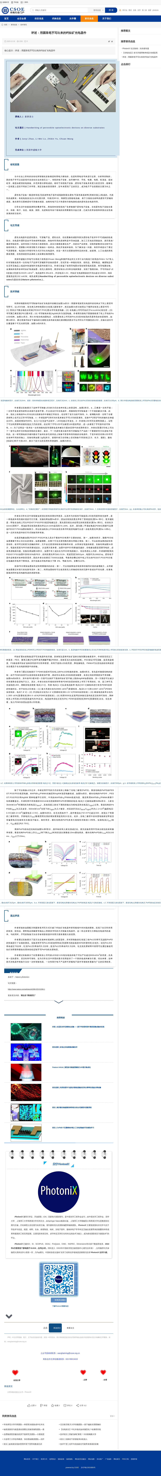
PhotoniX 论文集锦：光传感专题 (135, 48)
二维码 (25, 2)
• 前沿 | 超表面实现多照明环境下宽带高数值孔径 (22, 1444)
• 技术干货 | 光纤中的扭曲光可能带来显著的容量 (79, 1444)
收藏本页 (6, 2)
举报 (45, 1405)
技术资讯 (23, 25)
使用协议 (52, 1459)
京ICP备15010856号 (88, 1467)
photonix (155, 10)
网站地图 (91, 1459)
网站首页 (27, 1459)
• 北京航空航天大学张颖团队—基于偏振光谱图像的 (80, 1424)
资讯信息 (14, 25)
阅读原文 (8, 1386)
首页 (5, 25)
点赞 (33, 1405)
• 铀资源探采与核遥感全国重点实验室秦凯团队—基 (23, 1429)
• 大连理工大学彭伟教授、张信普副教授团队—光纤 (23, 1439)
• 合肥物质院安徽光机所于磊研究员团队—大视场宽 (23, 1434)
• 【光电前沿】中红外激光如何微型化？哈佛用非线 (80, 1429)
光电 (134, 10)
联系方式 (44, 1459)
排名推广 (100, 1459)
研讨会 (124, 10)
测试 (130, 10)
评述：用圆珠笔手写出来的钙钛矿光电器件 (140, 57)
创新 (149, 10)
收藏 (57, 1405)
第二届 (144, 10)
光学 (139, 10)
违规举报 (134, 1459)
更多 (112, 1416)
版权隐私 (69, 1459)
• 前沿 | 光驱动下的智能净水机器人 (73, 1439)
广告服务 (108, 1459)
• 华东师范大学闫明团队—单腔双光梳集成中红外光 (23, 1424)
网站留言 (117, 1459)
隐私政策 (61, 1459)
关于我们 (35, 1459)
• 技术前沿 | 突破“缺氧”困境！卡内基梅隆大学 (77, 1434)
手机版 (16, 2)
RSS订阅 (125, 1459)
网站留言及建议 (80, 1459)
